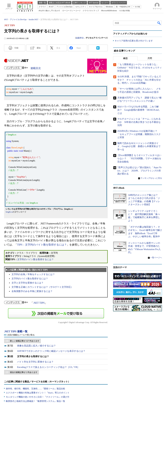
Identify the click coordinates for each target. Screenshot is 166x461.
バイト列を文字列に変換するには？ (35, 362)
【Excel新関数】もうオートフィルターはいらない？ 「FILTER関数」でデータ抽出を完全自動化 (139, 158)
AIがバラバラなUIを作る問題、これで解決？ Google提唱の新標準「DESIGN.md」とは (139, 110)
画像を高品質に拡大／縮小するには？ (36, 345)
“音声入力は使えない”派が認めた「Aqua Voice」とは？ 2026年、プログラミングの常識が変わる (139, 170)
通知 (39, 48)
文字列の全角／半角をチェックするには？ (33, 274)
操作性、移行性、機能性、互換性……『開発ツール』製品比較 (35, 388)
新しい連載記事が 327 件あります (24, 341)
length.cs (9, 212)
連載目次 (35, 68)
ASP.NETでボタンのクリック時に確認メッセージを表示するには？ (51, 351)
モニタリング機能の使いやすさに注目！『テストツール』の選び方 (37, 397)
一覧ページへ (156, 257)
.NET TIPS (39, 302)
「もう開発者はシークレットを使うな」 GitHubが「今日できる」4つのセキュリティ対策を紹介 (139, 67)
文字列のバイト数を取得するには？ (35, 259)
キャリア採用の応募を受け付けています (134, 40)
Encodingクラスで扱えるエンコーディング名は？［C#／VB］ (48, 367)
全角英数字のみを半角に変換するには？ (32, 291)
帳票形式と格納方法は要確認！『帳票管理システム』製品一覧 (35, 401)
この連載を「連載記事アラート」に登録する (56, 313)
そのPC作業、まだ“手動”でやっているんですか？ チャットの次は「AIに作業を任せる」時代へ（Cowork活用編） (139, 80)
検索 (159, 23)
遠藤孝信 (80, 38)
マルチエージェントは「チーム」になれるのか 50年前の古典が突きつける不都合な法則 (139, 122)
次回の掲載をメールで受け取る (21, 335)
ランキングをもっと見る (151, 178)
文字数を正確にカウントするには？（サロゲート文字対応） (42, 287)
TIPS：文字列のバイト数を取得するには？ (42, 244)
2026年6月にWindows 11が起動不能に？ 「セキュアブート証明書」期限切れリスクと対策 (139, 134)
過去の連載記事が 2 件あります (23, 372)
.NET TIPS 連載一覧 (16, 331)
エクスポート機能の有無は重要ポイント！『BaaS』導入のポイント (37, 392)
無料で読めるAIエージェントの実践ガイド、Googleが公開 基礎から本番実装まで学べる (138, 146)
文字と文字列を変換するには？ (27, 283)
